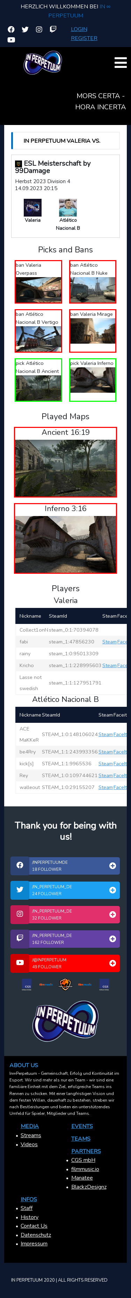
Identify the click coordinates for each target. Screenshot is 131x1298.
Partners (86, 1151)
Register (84, 38)
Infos (29, 1199)
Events (82, 1126)
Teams (80, 1139)
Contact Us (34, 1226)
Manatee (82, 1178)
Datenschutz (36, 1235)
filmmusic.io (85, 1169)
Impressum (34, 1244)
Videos (29, 1144)
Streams (31, 1135)
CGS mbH (83, 1160)
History (29, 1217)
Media (30, 1126)
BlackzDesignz (89, 1187)
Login (79, 29)
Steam (109, 641)
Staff (26, 1208)
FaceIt (124, 641)
